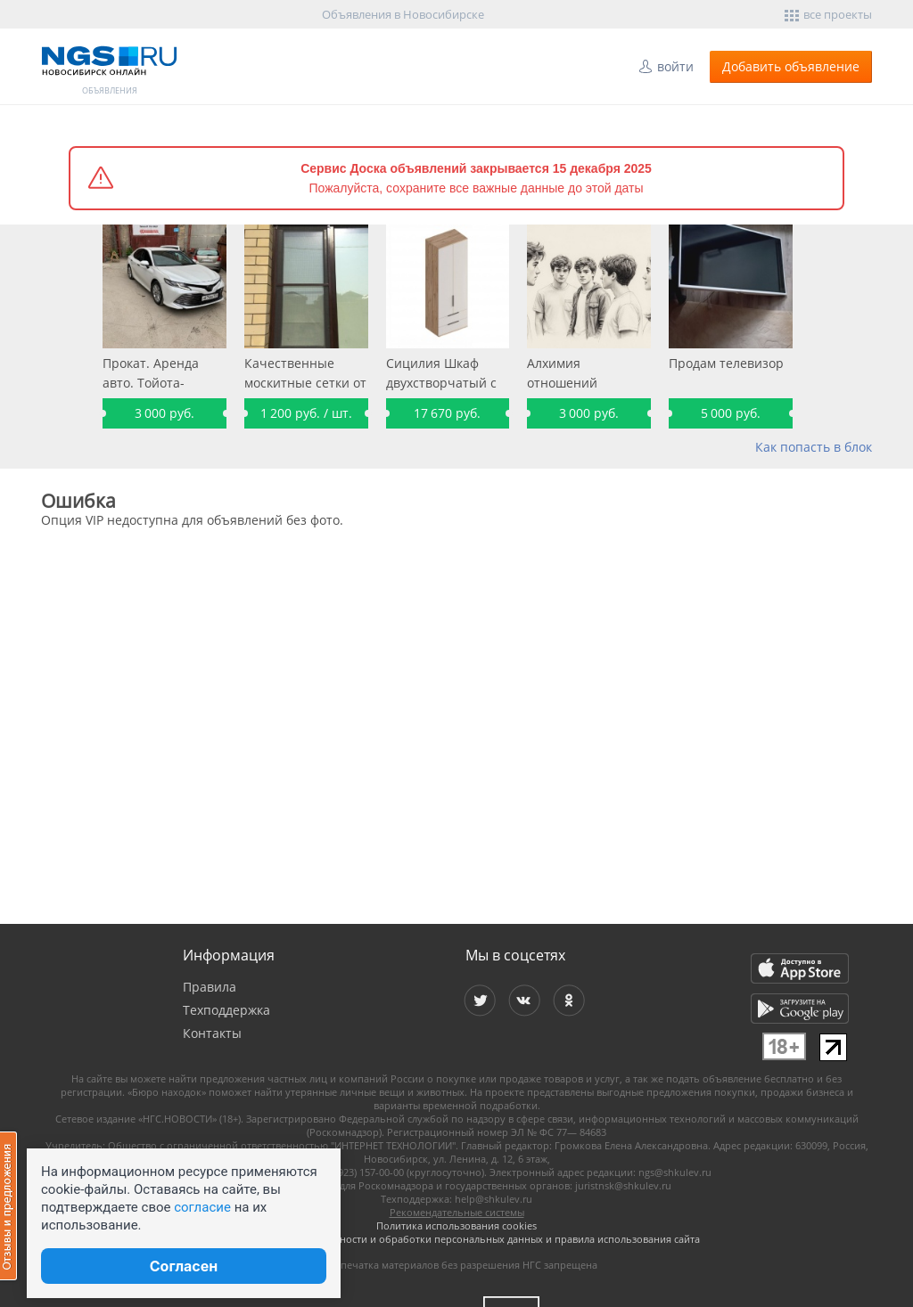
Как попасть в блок (813, 446)
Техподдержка (226, 1009)
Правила (209, 986)
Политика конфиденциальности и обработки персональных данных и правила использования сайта (456, 1239)
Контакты (212, 1033)
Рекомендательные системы (457, 1212)
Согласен (184, 1266)
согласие (202, 1207)
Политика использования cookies (456, 1225)
